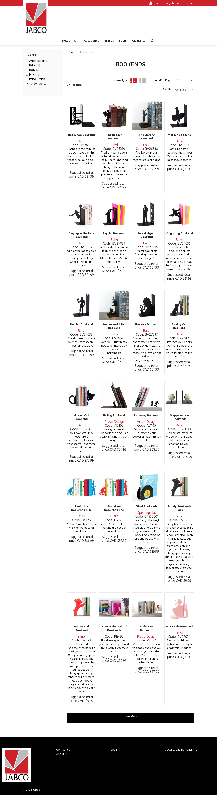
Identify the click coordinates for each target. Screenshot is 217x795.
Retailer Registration (168, 3)
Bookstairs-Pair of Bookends (114, 628)
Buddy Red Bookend (81, 628)
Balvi (33, 65)
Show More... (36, 84)
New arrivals (70, 40)
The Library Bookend (147, 137)
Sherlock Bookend (146, 324)
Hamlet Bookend (81, 324)
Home (73, 52)
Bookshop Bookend (81, 135)
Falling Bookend (114, 415)
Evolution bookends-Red (114, 508)
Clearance (138, 40)
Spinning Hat (146, 513)
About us (61, 754)
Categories (91, 40)
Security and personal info (181, 749)
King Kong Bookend (179, 233)
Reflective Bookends (146, 628)
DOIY (33, 70)
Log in (114, 749)
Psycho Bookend (114, 233)
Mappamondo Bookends (179, 417)
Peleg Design (37, 79)
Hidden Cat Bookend (81, 417)
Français (188, 3)
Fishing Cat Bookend (179, 326)
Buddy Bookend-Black (179, 508)
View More (130, 716)
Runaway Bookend (146, 415)
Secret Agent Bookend (146, 235)
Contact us (63, 749)
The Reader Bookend (114, 137)
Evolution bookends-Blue (81, 508)
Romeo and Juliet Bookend (114, 326)
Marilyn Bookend (179, 135)
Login (123, 40)
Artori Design (37, 61)
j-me (32, 74)
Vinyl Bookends (146, 506)
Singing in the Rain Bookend (81, 235)
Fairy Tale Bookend (179, 626)
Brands (109, 40)
